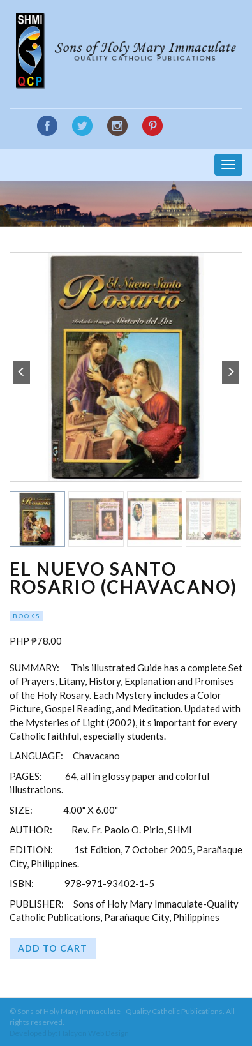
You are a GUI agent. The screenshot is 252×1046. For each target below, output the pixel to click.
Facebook (47, 126)
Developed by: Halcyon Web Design (69, 1033)
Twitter (82, 126)
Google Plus (152, 126)
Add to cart (52, 948)
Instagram (117, 126)
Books (26, 616)
